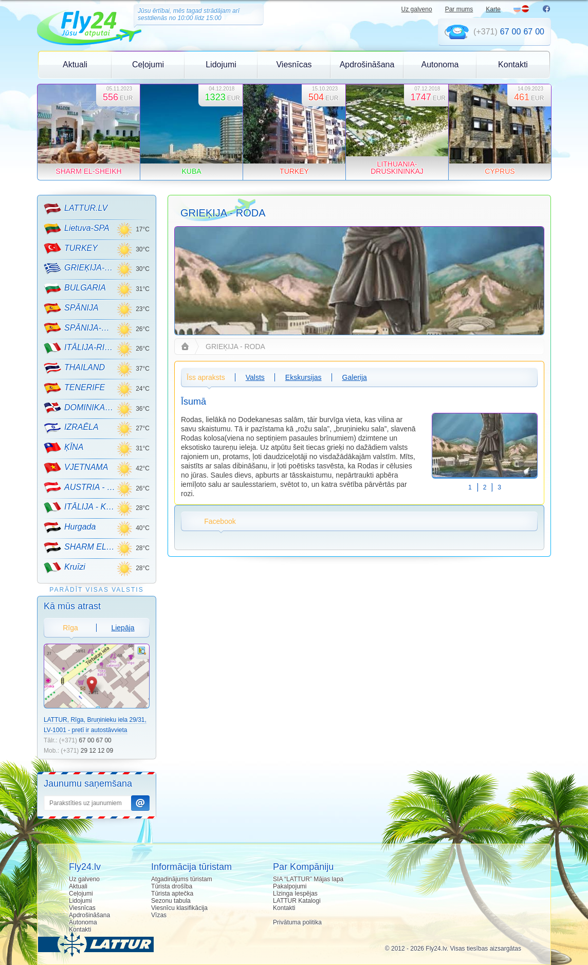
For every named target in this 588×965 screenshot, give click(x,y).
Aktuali (75, 64)
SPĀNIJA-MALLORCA (80, 328)
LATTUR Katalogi (296, 900)
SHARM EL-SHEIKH (80, 547)
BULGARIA (75, 288)
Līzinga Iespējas (295, 893)
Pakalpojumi (289, 886)
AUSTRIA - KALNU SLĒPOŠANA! (80, 487)
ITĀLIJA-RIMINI (80, 348)
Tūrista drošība (171, 886)
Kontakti (513, 64)
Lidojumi (221, 64)
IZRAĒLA (71, 427)
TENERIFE (74, 388)
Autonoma (440, 64)
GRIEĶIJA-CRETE (80, 268)
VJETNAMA (76, 468)
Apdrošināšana (367, 64)
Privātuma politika (297, 922)
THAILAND (74, 368)
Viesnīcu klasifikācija (179, 908)
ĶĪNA (63, 447)
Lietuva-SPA (76, 228)
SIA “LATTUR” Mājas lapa (308, 879)
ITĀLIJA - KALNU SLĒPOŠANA (80, 507)
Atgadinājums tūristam (181, 879)
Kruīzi (64, 567)
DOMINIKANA (80, 407)
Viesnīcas (293, 64)
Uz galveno (416, 9)
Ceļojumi (148, 64)
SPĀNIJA (71, 308)
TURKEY (71, 248)
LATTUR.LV (75, 208)
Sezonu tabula (171, 900)
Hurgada (70, 527)
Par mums (459, 9)
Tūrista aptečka (172, 893)
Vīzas (159, 915)
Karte (493, 9)
